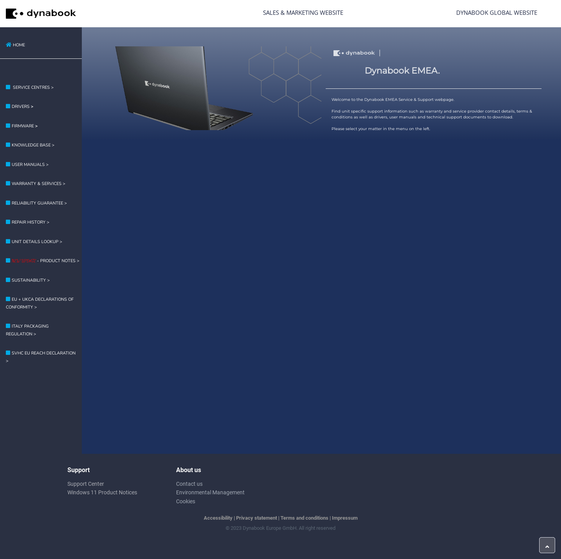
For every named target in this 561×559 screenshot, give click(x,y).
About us (188, 470)
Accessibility (218, 518)
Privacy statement (256, 518)
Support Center (85, 484)
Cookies (185, 501)
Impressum (345, 518)
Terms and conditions (304, 518)
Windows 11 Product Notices (102, 492)
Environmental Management (210, 492)
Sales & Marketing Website (303, 12)
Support (78, 470)
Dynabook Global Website (496, 12)
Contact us (189, 484)
